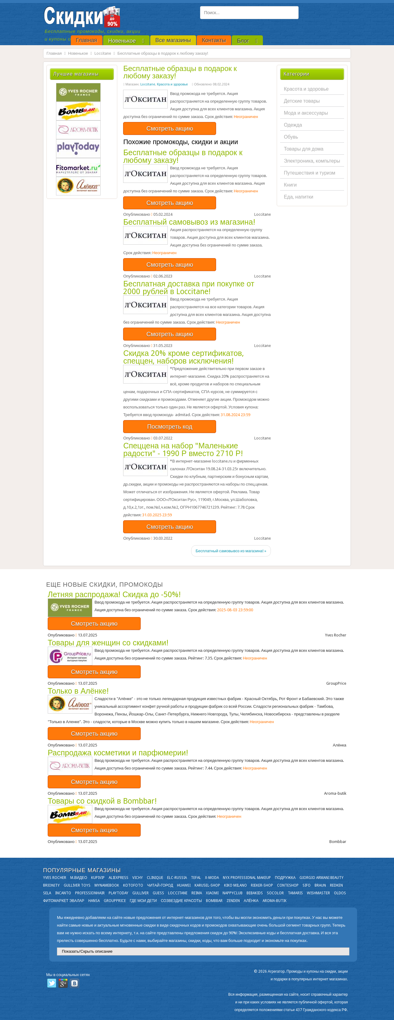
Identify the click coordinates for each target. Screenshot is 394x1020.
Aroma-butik (275, 901)
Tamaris (295, 893)
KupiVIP (98, 878)
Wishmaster (318, 893)
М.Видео (78, 878)
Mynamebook (106, 885)
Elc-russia (177, 878)
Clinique (155, 878)
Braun (320, 885)
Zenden (233, 901)
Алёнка (251, 901)
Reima (196, 893)
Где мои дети (143, 901)
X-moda (212, 878)
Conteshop (288, 885)
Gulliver (140, 893)
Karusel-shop (207, 885)
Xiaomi (212, 893)
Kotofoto (133, 885)
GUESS (158, 893)
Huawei (184, 885)
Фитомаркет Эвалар (63, 901)
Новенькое (78, 53)
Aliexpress (118, 878)
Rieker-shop (262, 885)
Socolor (275, 893)
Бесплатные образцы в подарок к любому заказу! (180, 72)
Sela (47, 893)
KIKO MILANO (235, 885)
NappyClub (233, 893)
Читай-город (160, 885)
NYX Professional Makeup (247, 878)
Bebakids (255, 893)
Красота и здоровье (172, 84)
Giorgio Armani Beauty (322, 878)
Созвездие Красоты (181, 901)
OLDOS (340, 893)
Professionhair (90, 893)
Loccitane (102, 53)
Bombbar (214, 901)
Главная (54, 53)
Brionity (51, 885)
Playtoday (118, 893)
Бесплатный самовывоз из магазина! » (231, 551)
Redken (336, 885)
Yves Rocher (54, 878)
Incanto (63, 893)
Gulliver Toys (77, 885)
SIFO (307, 885)
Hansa (94, 901)
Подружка (285, 878)
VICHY (137, 878)
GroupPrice (115, 901)
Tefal (196, 878)
